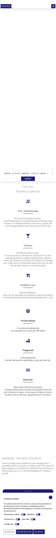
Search (28, 179)
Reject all (9, 532)
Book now (6, 6)
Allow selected (24, 532)
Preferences (12, 519)
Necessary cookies (15, 514)
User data (28, 519)
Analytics (33, 514)
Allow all (39, 532)
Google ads (11, 524)
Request (28, 491)
